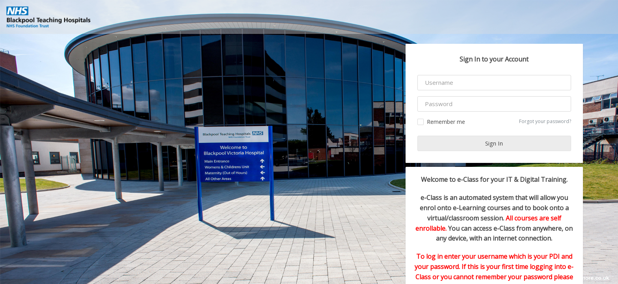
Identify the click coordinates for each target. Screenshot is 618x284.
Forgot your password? (545, 121)
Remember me (441, 121)
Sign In (494, 143)
